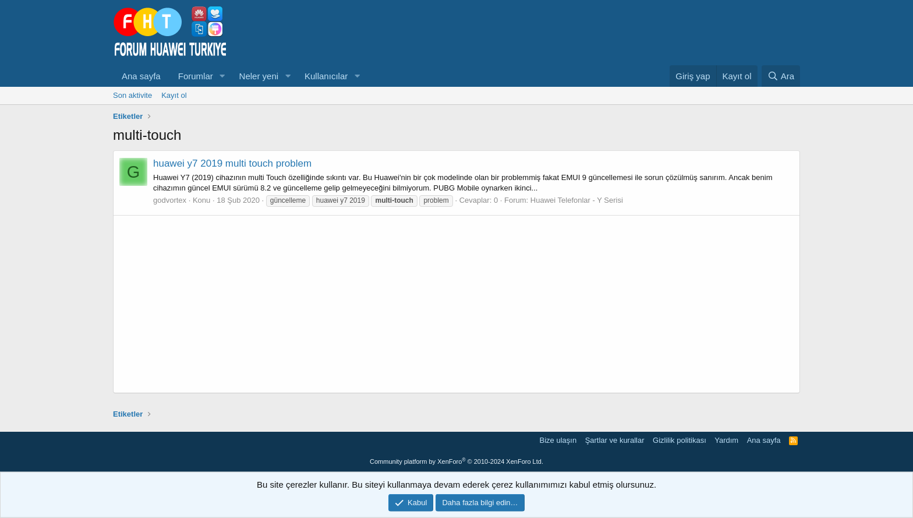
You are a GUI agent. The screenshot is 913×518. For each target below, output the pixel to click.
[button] (222, 76)
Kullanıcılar (326, 76)
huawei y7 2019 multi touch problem (232, 163)
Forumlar (195, 76)
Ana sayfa (141, 76)
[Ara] (781, 76)
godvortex (169, 200)
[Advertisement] (456, 304)
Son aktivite (132, 95)
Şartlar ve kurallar (615, 440)
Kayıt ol (173, 95)
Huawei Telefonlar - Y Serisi (576, 200)
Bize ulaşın (558, 440)
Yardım (726, 440)
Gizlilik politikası (679, 440)
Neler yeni (259, 76)
